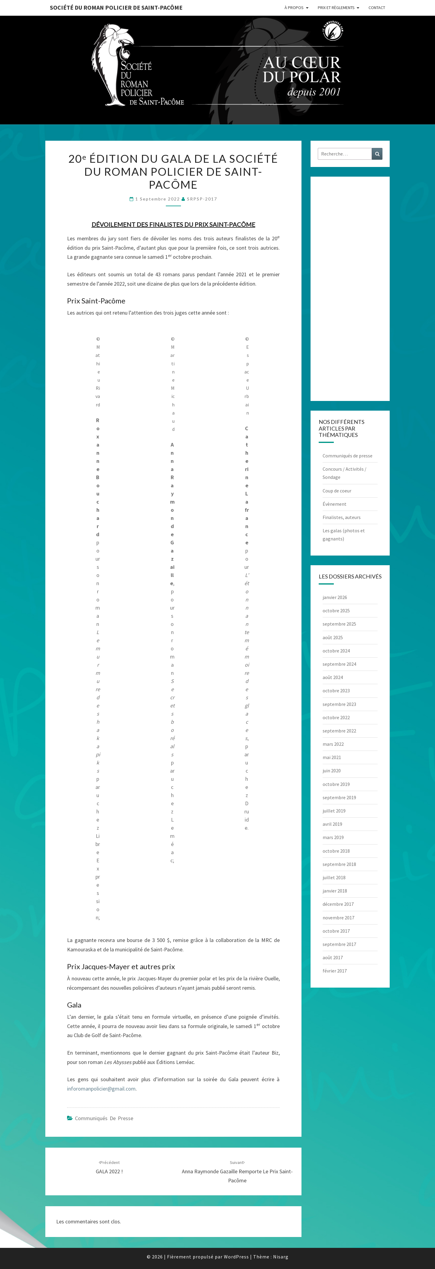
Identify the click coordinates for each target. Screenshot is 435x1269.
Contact (377, 7)
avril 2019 (332, 824)
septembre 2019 (339, 797)
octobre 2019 (336, 784)
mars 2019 (333, 837)
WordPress (236, 1257)
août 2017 (333, 957)
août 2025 (333, 637)
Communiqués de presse (104, 1118)
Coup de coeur (337, 491)
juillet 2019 (334, 811)
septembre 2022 (339, 731)
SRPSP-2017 (202, 198)
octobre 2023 (336, 690)
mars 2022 (333, 744)
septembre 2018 (339, 864)
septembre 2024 (339, 664)
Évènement (334, 504)
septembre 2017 (339, 944)
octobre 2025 (336, 610)
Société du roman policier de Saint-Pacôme (116, 7)
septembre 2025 (339, 624)
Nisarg (280, 1257)
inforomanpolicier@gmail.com (101, 1088)
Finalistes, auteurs (342, 517)
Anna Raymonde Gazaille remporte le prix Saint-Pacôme (237, 1172)
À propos (294, 7)
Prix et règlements (336, 7)
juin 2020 (332, 770)
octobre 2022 (336, 717)
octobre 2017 (336, 931)
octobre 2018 (336, 851)
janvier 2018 (335, 891)
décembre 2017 (338, 904)
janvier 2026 (335, 597)
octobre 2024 (336, 651)
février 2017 (335, 971)
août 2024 (333, 677)
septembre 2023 (339, 704)
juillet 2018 (334, 877)
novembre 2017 (338, 918)
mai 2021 (332, 757)
